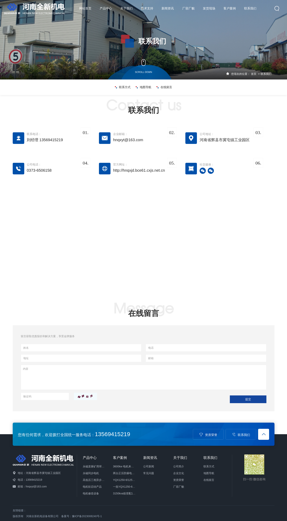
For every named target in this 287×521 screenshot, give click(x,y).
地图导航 (143, 87)
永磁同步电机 (91, 473)
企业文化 (178, 473)
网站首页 (85, 8)
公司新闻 (148, 466)
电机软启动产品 (92, 486)
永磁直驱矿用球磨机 (95, 466)
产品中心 (106, 8)
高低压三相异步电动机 (96, 479)
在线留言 (164, 87)
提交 (248, 399)
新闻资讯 (167, 8)
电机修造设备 (91, 493)
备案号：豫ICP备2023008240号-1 (81, 516)
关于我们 (126, 8)
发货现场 (209, 8)
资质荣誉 (208, 435)
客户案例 (229, 8)
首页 (253, 73)
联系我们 (250, 8)
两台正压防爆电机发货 (126, 473)
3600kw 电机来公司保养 (127, 466)
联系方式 (123, 87)
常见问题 (148, 473)
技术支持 (147, 8)
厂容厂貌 (188, 8)
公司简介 (178, 466)
